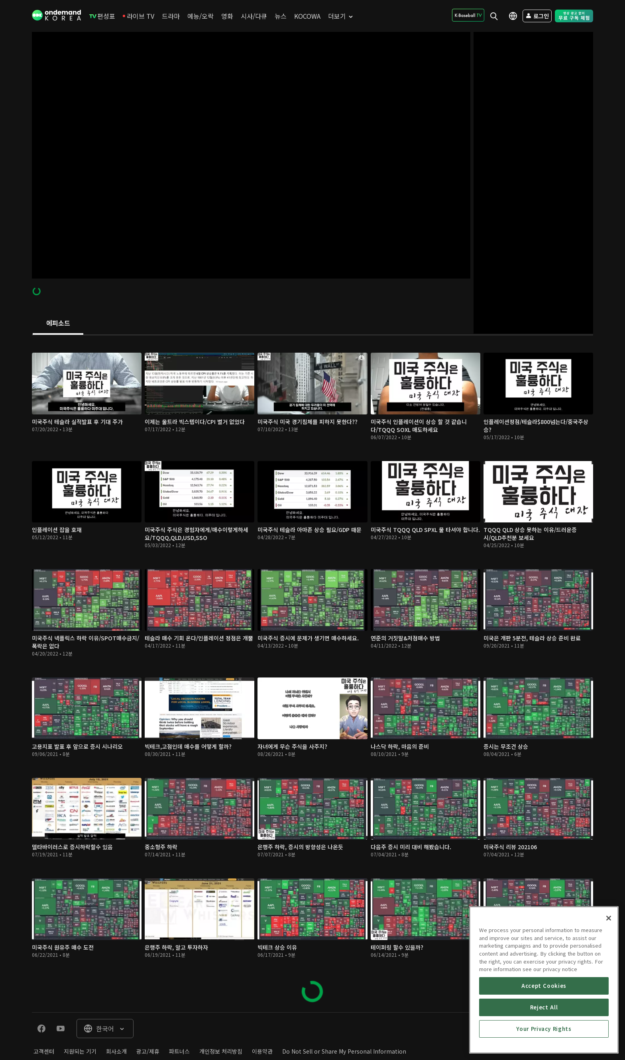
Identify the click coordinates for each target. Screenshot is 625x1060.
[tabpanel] (312, 673)
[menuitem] (102, 16)
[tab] (58, 323)
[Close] (608, 989)
